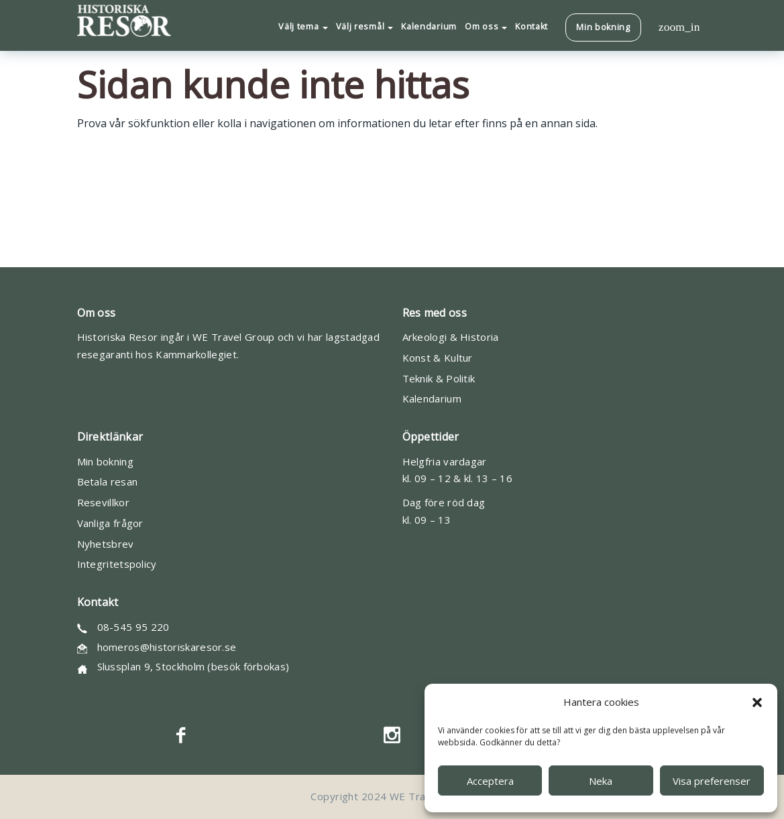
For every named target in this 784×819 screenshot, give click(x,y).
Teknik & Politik (438, 378)
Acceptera (490, 781)
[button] (757, 702)
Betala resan (107, 481)
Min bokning (105, 461)
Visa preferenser (711, 781)
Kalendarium (431, 398)
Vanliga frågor (110, 523)
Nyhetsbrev (105, 543)
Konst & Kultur (437, 357)
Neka (600, 781)
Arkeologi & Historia (450, 337)
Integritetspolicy (117, 564)
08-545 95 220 (133, 627)
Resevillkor (103, 502)
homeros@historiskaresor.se (167, 647)
